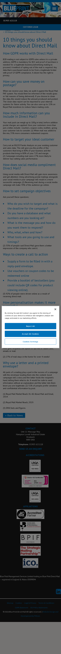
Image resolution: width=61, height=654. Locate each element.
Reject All (30, 326)
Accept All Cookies (30, 334)
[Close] (55, 309)
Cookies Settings (30, 341)
